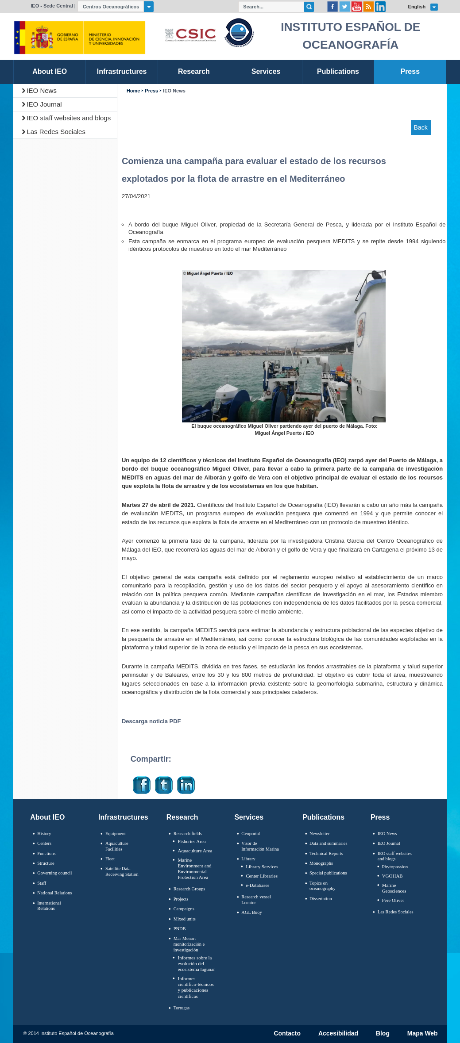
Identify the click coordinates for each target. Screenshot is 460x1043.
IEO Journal (44, 104)
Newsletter (319, 833)
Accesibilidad (338, 1034)
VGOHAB (392, 875)
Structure (45, 863)
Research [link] (194, 71)
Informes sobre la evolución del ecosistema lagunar (196, 963)
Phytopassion (395, 866)
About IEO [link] (49, 71)
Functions (46, 853)
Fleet (110, 858)
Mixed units (185, 918)
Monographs (321, 863)
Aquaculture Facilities (116, 846)
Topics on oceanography (322, 886)
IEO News (42, 90)
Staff (41, 883)
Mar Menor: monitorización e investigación (189, 944)
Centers (44, 843)
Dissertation (320, 898)
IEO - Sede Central (52, 5)
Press (151, 90)
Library (248, 858)
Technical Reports (326, 853)
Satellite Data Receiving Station (122, 871)
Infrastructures (123, 817)
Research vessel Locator (256, 899)
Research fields (188, 833)
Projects (181, 899)
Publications (323, 817)
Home (133, 90)
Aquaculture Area (195, 850)
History (44, 833)
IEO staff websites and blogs (69, 118)
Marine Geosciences (394, 887)
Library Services (262, 866)
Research (182, 817)
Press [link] (410, 71)
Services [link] (266, 71)
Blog (383, 1034)
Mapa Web (422, 1034)
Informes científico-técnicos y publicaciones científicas (195, 987)
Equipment (115, 833)
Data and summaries (328, 843)
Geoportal (250, 833)
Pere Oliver (393, 900)
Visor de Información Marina (260, 846)
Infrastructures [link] (122, 71)
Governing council (54, 872)
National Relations (54, 892)
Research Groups (189, 888)
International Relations (49, 906)
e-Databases (257, 885)
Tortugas (181, 1007)
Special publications (328, 872)
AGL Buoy (251, 912)
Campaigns (184, 908)
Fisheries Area (191, 841)
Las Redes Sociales (56, 131)
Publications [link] (338, 71)
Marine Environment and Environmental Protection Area (194, 868)
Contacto (287, 1034)
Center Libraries (262, 875)
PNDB (180, 928)
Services (248, 817)
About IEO (47, 817)
